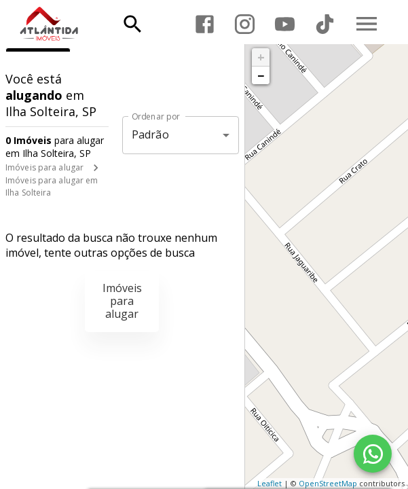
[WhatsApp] (373, 454)
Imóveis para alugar (44, 167)
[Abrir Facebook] (205, 24)
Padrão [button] (150, 134)
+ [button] (261, 57)
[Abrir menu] (366, 24)
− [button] (260, 75)
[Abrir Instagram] (245, 24)
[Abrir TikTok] (325, 24)
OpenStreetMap (328, 483)
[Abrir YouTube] (285, 24)
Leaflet (269, 483)
